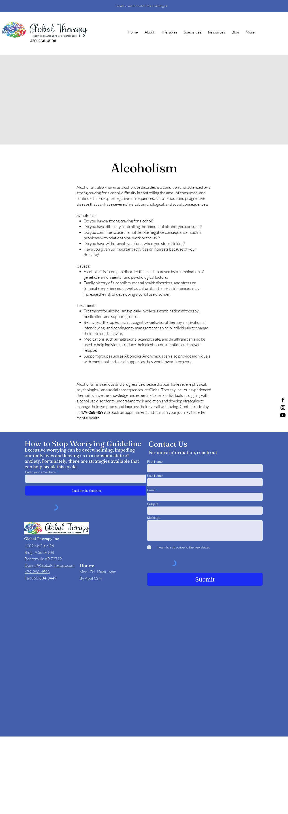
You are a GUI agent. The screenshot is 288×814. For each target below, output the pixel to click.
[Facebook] (283, 400)
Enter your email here (40, 472)
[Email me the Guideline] (86, 491)
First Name (155, 461)
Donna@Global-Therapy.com (49, 565)
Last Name (155, 475)
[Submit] (205, 579)
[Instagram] (283, 407)
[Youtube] (283, 415)
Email (151, 490)
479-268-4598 (43, 40)
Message (153, 517)
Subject (152, 504)
